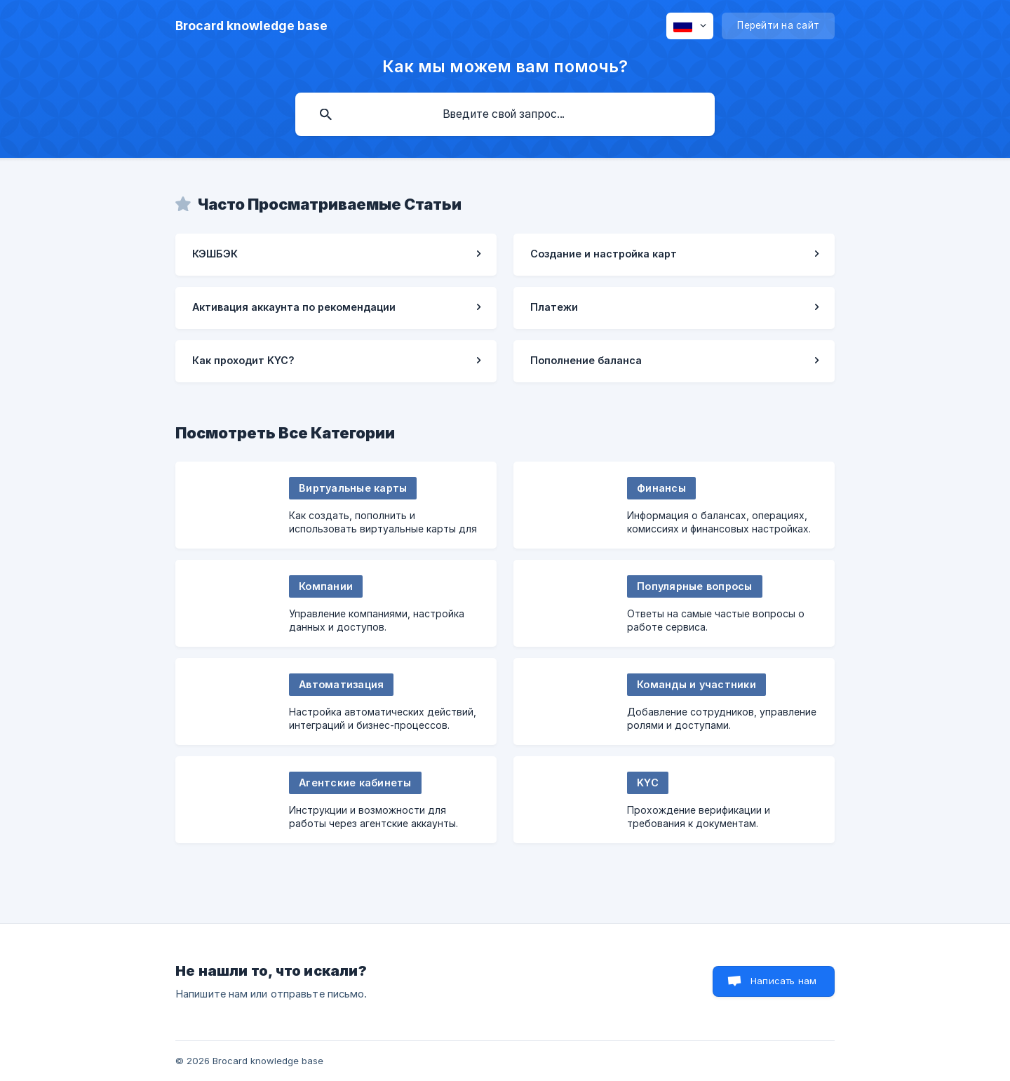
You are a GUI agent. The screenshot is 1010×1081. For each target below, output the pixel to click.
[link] (336, 255)
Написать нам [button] (783, 980)
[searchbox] (505, 114)
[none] (251, 26)
